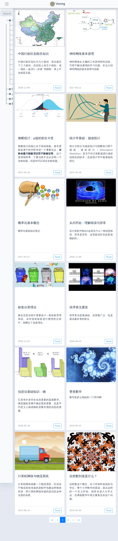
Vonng (58, 4)
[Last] (72, 519)
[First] (46, 519)
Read (51, 87)
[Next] (66, 519)
